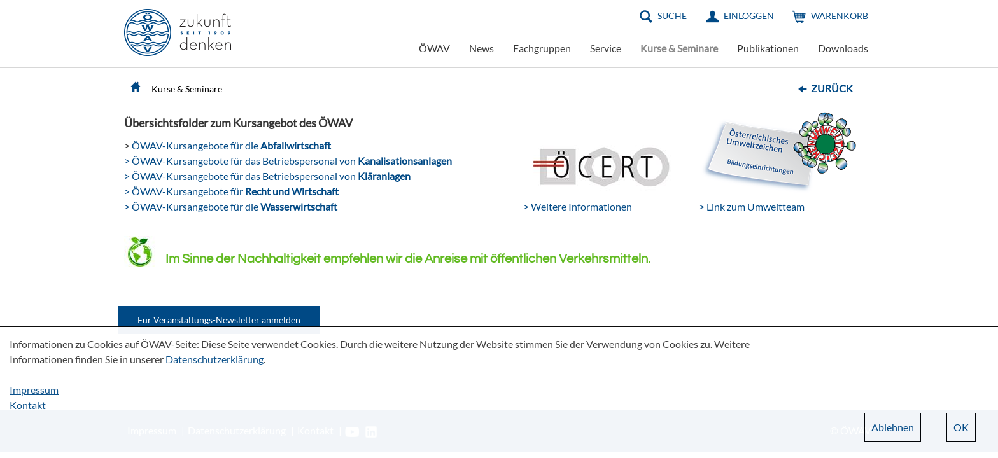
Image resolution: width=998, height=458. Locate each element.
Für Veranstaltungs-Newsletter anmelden (218, 319)
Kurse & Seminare (679, 48)
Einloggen (749, 15)
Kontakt (28, 405)
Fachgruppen (542, 48)
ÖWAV (434, 48)
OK (961, 427)
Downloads (843, 48)
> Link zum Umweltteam (752, 206)
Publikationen (768, 48)
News (481, 48)
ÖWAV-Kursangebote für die (230, 145)
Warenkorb (839, 15)
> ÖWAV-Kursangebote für (231, 191)
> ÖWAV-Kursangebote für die (230, 206)
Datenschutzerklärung (214, 359)
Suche (672, 15)
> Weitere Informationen (577, 206)
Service (605, 48)
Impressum (34, 390)
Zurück (832, 88)
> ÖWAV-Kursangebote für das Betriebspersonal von (288, 161)
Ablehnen (892, 427)
